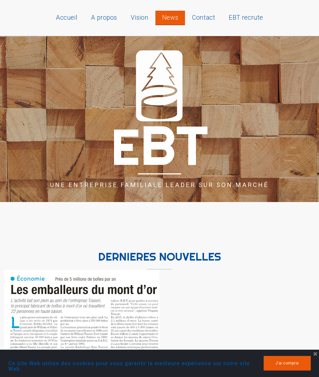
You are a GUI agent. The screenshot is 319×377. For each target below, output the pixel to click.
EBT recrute (246, 17)
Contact (203, 17)
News (170, 17)
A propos (104, 17)
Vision (140, 17)
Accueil (66, 17)
